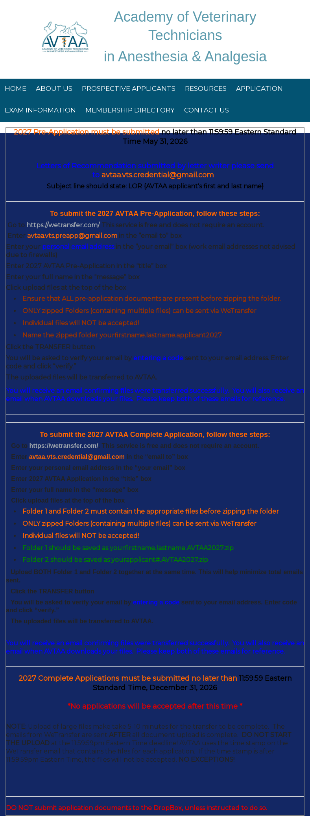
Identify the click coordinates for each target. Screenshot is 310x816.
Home (15, 88)
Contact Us (206, 110)
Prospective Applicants (128, 88)
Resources (206, 88)
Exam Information (40, 110)
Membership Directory (130, 110)
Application (259, 88)
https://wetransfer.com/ (64, 445)
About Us (54, 88)
